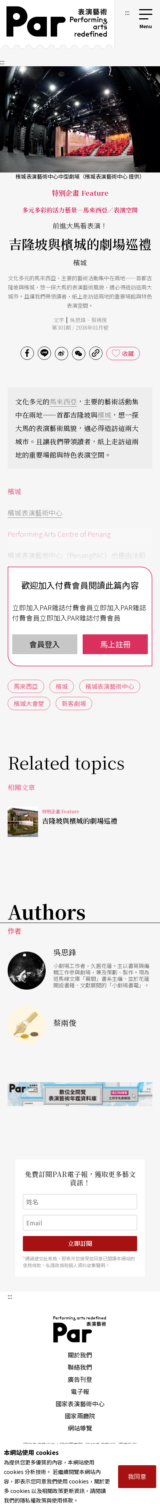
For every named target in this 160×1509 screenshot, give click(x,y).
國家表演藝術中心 (80, 1403)
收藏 (128, 353)
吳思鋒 (78, 320)
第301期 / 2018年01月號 (80, 327)
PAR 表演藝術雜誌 (80, 1329)
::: (127, 12)
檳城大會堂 (29, 703)
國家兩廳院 (80, 1415)
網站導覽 (80, 1427)
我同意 (137, 1476)
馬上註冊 (115, 644)
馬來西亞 (63, 401)
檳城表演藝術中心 (35, 512)
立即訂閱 (80, 1243)
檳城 (104, 415)
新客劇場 (74, 703)
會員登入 (44, 644)
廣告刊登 (80, 1379)
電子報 (80, 1391)
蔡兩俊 (99, 320)
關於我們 (80, 1354)
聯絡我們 (80, 1367)
